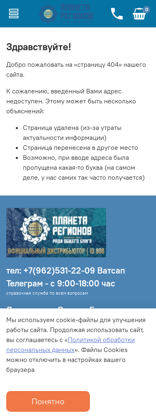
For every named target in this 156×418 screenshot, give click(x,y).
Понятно (48, 401)
